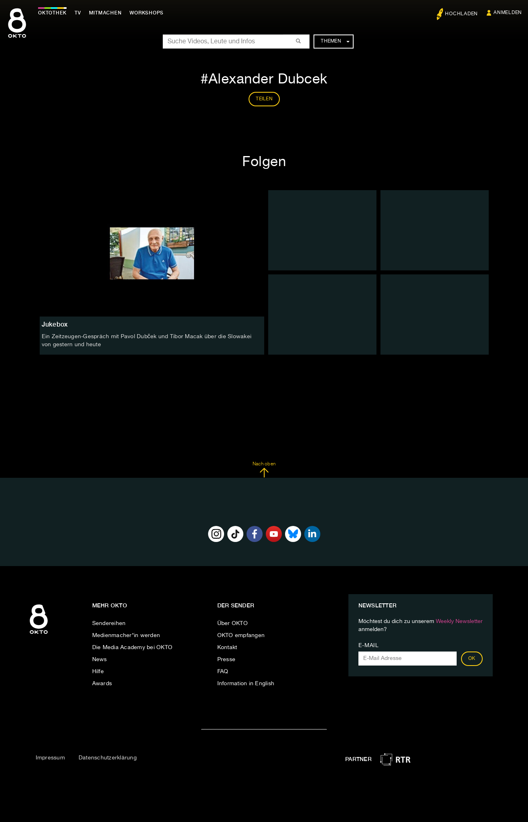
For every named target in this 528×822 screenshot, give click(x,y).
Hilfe (98, 671)
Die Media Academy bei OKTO (132, 647)
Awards (102, 683)
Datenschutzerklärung (108, 758)
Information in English (246, 683)
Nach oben (264, 470)
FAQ (223, 671)
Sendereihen (109, 623)
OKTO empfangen (241, 635)
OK (471, 658)
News (99, 659)
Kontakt (227, 647)
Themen (335, 41)
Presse (226, 659)
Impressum (50, 758)
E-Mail (368, 645)
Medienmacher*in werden (126, 635)
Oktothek (52, 13)
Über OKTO (232, 623)
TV (78, 13)
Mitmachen (105, 13)
